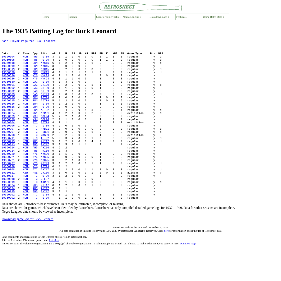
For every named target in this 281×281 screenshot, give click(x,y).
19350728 (8, 192)
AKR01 (45, 211)
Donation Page (188, 275)
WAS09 (45, 154)
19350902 (8, 226)
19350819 (8, 211)
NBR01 (45, 128)
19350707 (8, 147)
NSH (35, 132)
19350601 (8, 94)
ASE (35, 199)
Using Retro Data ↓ (213, 16)
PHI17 (45, 162)
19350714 (8, 169)
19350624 (8, 128)
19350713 (8, 162)
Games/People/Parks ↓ (108, 16)
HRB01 (45, 147)
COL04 (45, 132)
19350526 (8, 83)
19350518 (8, 68)
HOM (26, 60)
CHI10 (45, 199)
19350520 (8, 79)
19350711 (8, 158)
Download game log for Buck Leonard (27, 251)
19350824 (8, 214)
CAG (35, 90)
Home (46, 16)
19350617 (8, 124)
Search (73, 16)
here (166, 262)
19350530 (8, 90)
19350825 (8, 222)
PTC (35, 139)
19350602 (8, 98)
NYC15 (45, 68)
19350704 (8, 139)
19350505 (8, 64)
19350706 (8, 143)
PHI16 (45, 169)
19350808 (8, 196)
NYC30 (45, 177)
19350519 (8, 71)
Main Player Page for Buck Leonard (28, 41)
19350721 (8, 181)
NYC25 (45, 181)
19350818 (8, 207)
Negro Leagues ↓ (132, 16)
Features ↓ (182, 16)
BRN (35, 68)
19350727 (8, 188)
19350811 (8, 199)
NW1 (35, 128)
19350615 (8, 109)
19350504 (8, 60)
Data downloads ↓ (159, 16)
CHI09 (45, 94)
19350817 (8, 203)
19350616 (8, 117)
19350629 (8, 132)
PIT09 (45, 60)
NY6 (35, 83)
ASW (26, 199)
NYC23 (45, 83)
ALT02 (45, 124)
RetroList (54, 272)
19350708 (8, 154)
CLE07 (45, 207)
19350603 (8, 105)
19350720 (8, 177)
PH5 (35, 60)
